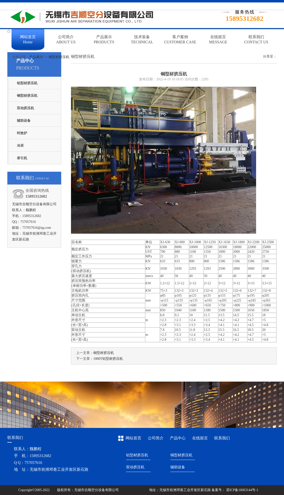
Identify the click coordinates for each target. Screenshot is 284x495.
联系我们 (222, 438)
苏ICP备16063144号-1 (241, 490)
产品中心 (178, 438)
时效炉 (22, 133)
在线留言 (200, 438)
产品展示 (36, 57)
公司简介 (156, 438)
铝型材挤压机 (27, 83)
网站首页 (133, 438)
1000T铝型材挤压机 (108, 359)
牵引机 (22, 158)
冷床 (20, 145)
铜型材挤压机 (59, 57)
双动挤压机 (25, 108)
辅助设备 (24, 120)
